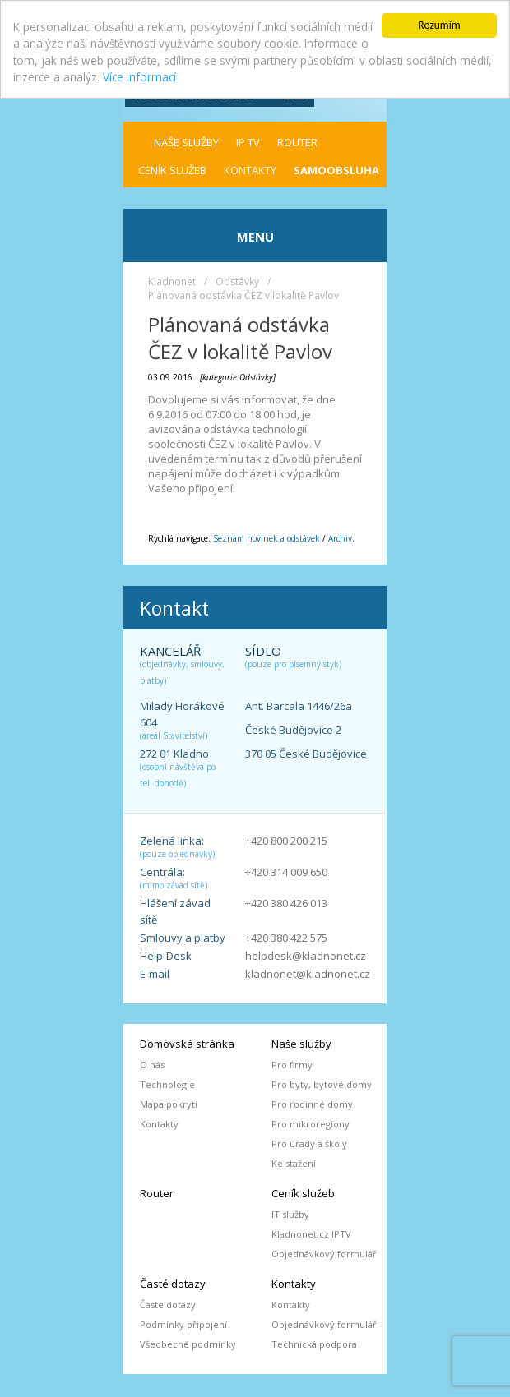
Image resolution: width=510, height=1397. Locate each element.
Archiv (340, 538)
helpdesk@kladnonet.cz (305, 955)
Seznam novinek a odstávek (266, 538)
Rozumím (439, 25)
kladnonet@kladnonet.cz (307, 973)
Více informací (139, 77)
